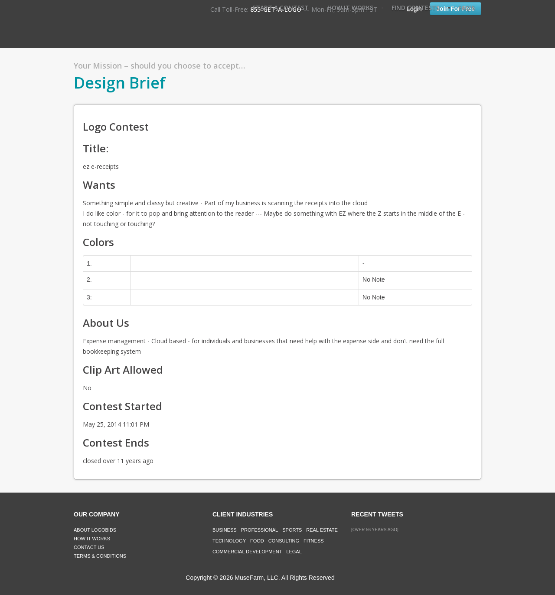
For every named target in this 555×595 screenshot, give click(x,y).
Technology (229, 540)
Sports (292, 530)
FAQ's (466, 7)
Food (257, 540)
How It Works (350, 7)
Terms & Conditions (100, 556)
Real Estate (322, 530)
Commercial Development (247, 551)
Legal (293, 551)
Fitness (313, 540)
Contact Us (89, 547)
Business (224, 530)
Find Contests (416, 7)
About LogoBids (95, 530)
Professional (259, 530)
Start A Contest (280, 7)
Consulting (283, 540)
